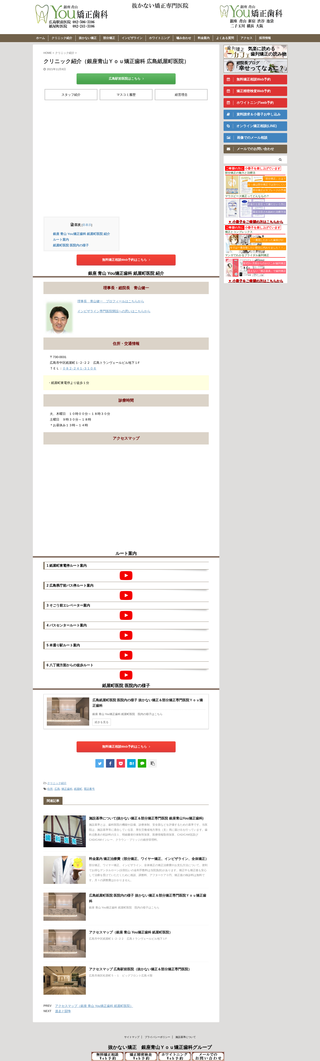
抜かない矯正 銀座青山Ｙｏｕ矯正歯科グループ (160, 1047)
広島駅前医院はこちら (126, 78)
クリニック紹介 (61, 38)
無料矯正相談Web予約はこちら (126, 259)
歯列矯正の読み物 (268, 53)
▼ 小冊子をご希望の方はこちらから (255, 222)
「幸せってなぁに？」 (261, 68)
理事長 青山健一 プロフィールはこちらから (110, 301)
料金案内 (204, 38)
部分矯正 (109, 38)
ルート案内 (61, 239)
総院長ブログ (248, 63)
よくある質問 (225, 38)
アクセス (246, 38)
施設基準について (185, 1037)
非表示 (86, 224)
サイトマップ (131, 1037)
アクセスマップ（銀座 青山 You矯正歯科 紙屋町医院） (131, 932)
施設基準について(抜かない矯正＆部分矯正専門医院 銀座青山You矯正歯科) (146, 818)
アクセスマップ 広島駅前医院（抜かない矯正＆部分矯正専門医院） (140, 969)
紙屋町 (78, 788)
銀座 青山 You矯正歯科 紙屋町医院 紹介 (81, 234)
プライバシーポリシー (157, 1037)
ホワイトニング (159, 38)
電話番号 (89, 788)
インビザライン (132, 38)
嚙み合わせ (183, 38)
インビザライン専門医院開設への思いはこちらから (113, 311)
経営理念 (181, 94)
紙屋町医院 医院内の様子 (71, 245)
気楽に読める (261, 48)
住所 (50, 788)
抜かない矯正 (88, 38)
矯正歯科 (66, 788)
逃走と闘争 (63, 1011)
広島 (57, 788)
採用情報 (265, 38)
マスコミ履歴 (126, 94)
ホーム (40, 38)
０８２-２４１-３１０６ (79, 368)
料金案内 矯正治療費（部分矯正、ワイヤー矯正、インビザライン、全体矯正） (149, 859)
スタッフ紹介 (71, 94)
